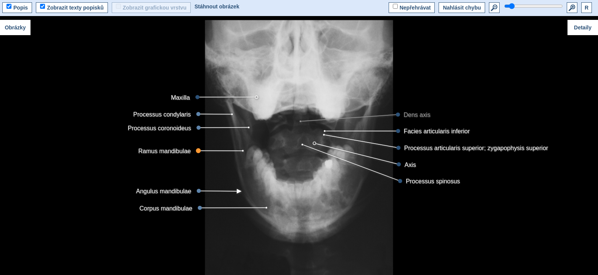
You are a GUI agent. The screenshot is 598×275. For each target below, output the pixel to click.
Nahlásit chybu (462, 8)
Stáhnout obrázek (217, 6)
